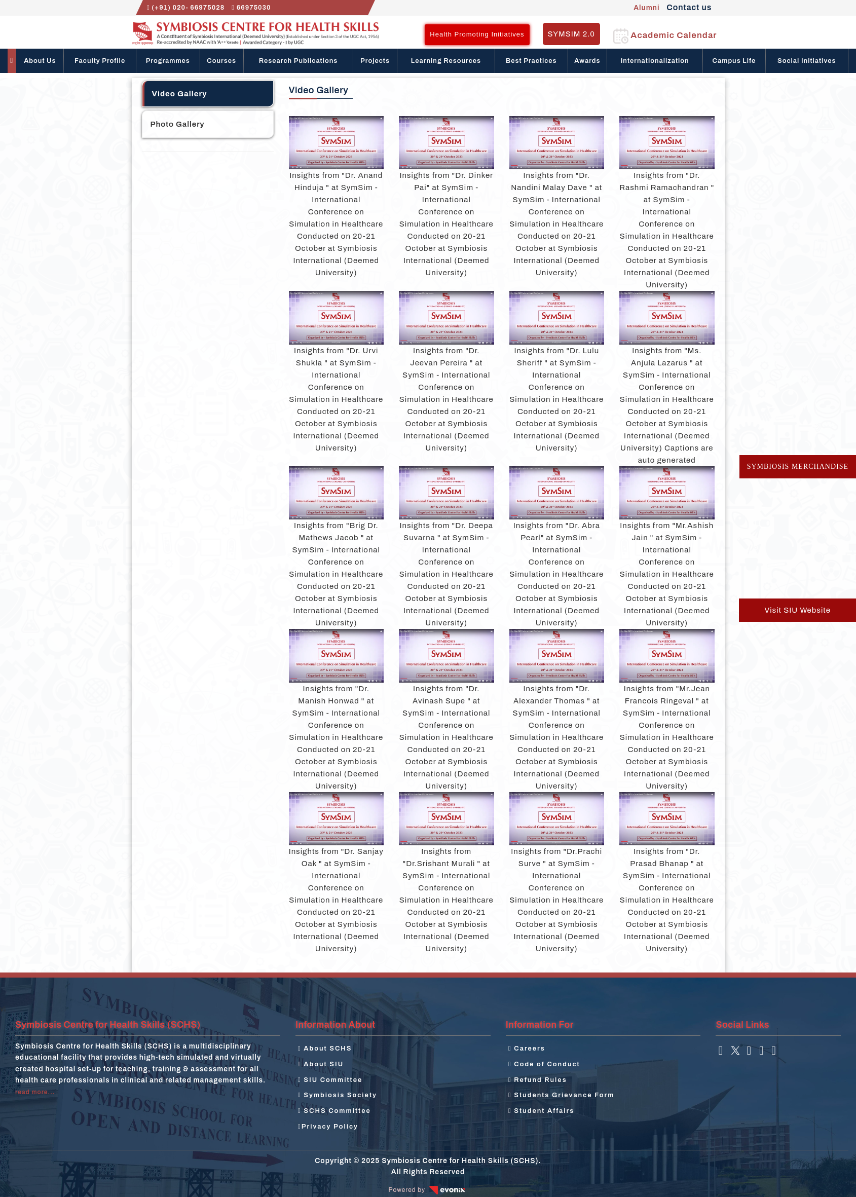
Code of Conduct (544, 1064)
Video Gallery (179, 94)
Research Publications (298, 60)
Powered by (428, 1189)
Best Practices (531, 60)
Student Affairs (541, 1110)
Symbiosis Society (337, 1095)
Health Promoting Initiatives (477, 34)
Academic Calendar (665, 35)
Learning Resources (446, 60)
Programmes (168, 60)
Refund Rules (537, 1079)
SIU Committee (330, 1079)
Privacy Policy (328, 1126)
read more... (35, 1092)
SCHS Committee (334, 1110)
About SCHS (325, 1048)
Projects (375, 60)
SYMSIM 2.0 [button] (571, 34)
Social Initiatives (806, 60)
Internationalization (655, 60)
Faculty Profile (100, 60)
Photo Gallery (178, 124)
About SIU (321, 1064)
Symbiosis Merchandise (797, 466)
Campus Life (734, 60)
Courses (221, 60)
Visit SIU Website (797, 610)
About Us (40, 60)
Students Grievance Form (561, 1095)
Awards (587, 60)
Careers (526, 1048)
